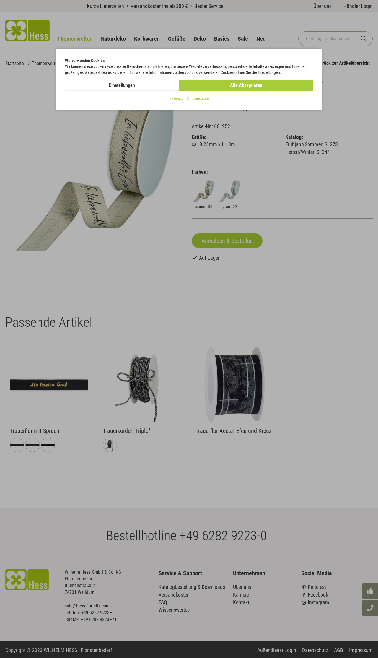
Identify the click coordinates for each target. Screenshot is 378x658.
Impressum (199, 98)
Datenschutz (179, 98)
